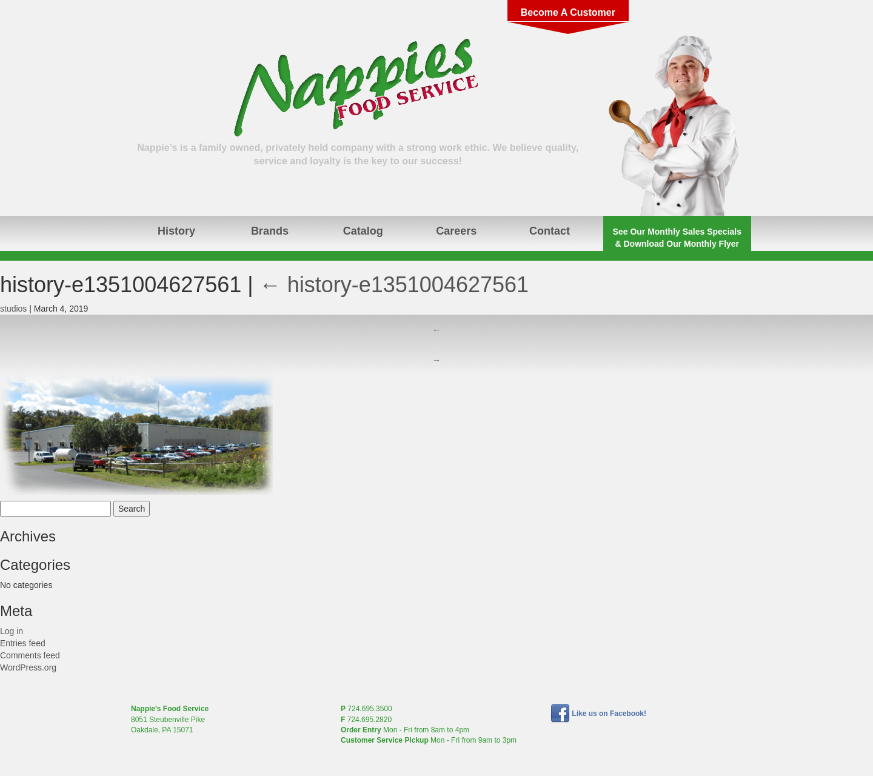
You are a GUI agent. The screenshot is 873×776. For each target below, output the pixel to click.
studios (13, 308)
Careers (456, 231)
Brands (270, 231)
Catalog (363, 231)
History (176, 231)
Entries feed (22, 643)
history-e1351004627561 (394, 284)
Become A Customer (568, 12)
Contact (549, 231)
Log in (11, 631)
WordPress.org (28, 667)
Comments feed (30, 655)
